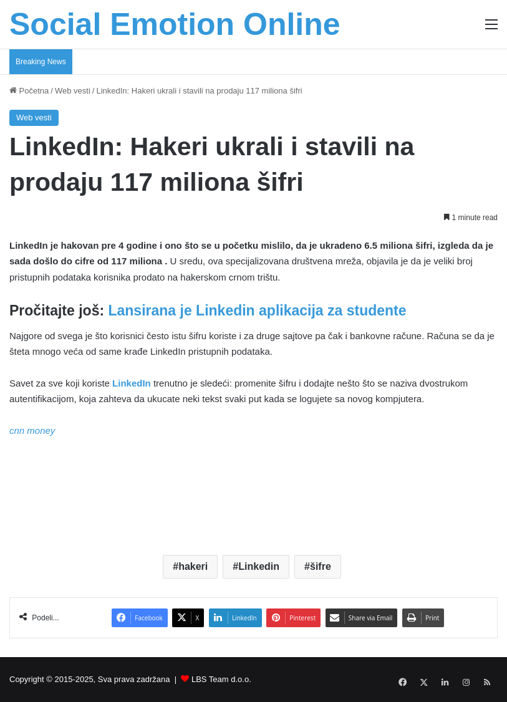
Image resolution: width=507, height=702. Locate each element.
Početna (29, 90)
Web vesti (72, 90)
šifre (320, 566)
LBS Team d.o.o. (221, 679)
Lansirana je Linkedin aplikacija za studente (257, 310)
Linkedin (258, 566)
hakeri (193, 566)
